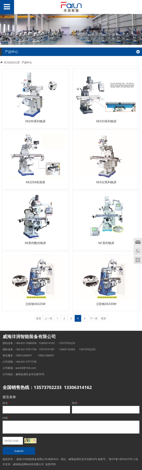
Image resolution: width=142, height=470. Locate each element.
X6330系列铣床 (35, 121)
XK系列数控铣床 (35, 243)
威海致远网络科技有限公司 (28, 464)
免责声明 (50, 464)
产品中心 (27, 62)
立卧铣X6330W (106, 304)
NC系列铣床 (106, 243)
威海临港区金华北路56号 (82, 459)
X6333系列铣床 (106, 121)
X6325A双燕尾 (35, 182)
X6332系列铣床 (106, 182)
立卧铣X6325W (35, 304)
